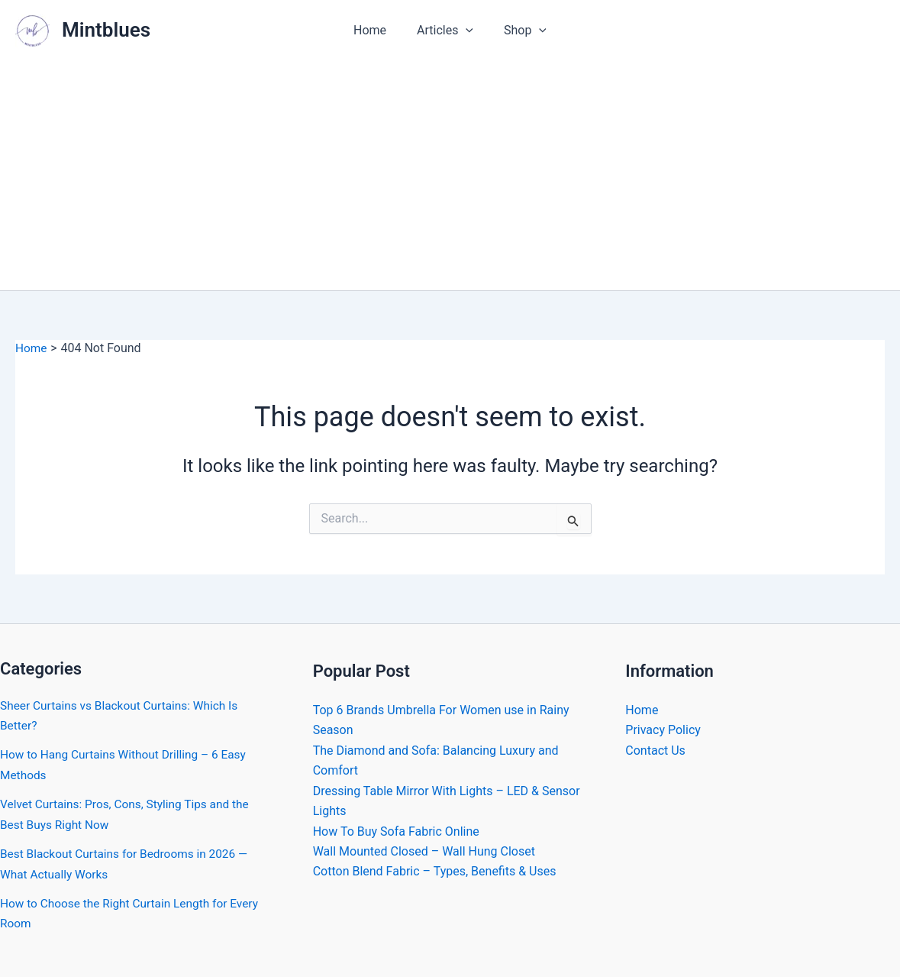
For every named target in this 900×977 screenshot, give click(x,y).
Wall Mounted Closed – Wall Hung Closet (424, 851)
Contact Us (655, 750)
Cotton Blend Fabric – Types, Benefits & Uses (434, 871)
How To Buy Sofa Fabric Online (396, 830)
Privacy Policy (663, 730)
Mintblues (106, 29)
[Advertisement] (450, 176)
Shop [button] (519, 30)
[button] (465, 30)
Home (376, 30)
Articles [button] (445, 30)
